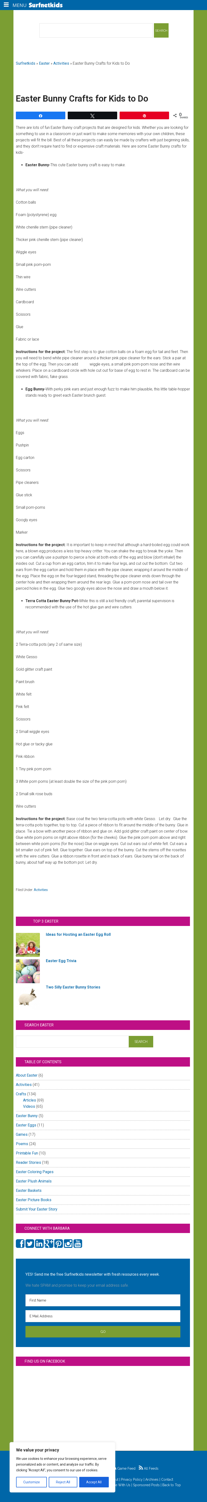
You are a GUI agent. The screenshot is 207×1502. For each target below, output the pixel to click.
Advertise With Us (116, 1485)
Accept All (94, 1482)
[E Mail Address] (102, 1316)
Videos (29, 1106)
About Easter (26, 1075)
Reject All (63, 1482)
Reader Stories (28, 1162)
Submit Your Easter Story (36, 1209)
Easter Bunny (27, 1116)
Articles (29, 1100)
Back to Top (171, 1485)
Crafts (21, 1094)
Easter (44, 63)
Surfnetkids (25, 63)
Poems (22, 1144)
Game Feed (123, 1468)
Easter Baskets (29, 1190)
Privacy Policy (132, 1479)
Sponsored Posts (146, 1485)
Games (22, 1134)
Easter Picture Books (33, 1200)
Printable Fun (27, 1153)
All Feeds (148, 1468)
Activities (61, 63)
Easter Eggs (26, 1125)
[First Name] (102, 1300)
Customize (31, 1482)
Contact (167, 1479)
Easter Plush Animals (34, 1181)
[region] (62, 1467)
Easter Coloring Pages (35, 1172)
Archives (151, 1479)
